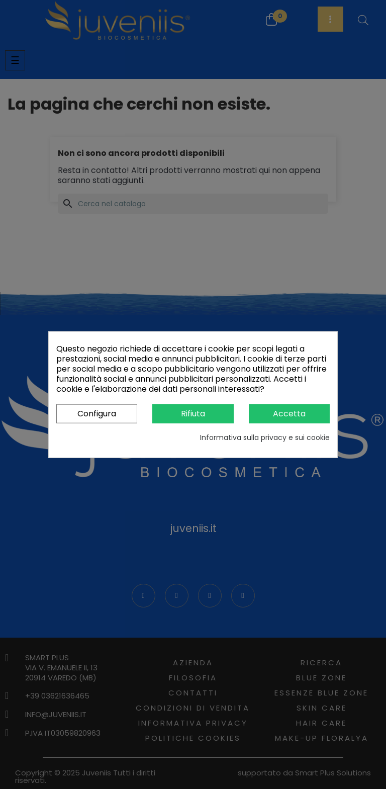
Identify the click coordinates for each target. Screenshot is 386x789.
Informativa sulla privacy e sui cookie (265, 437)
